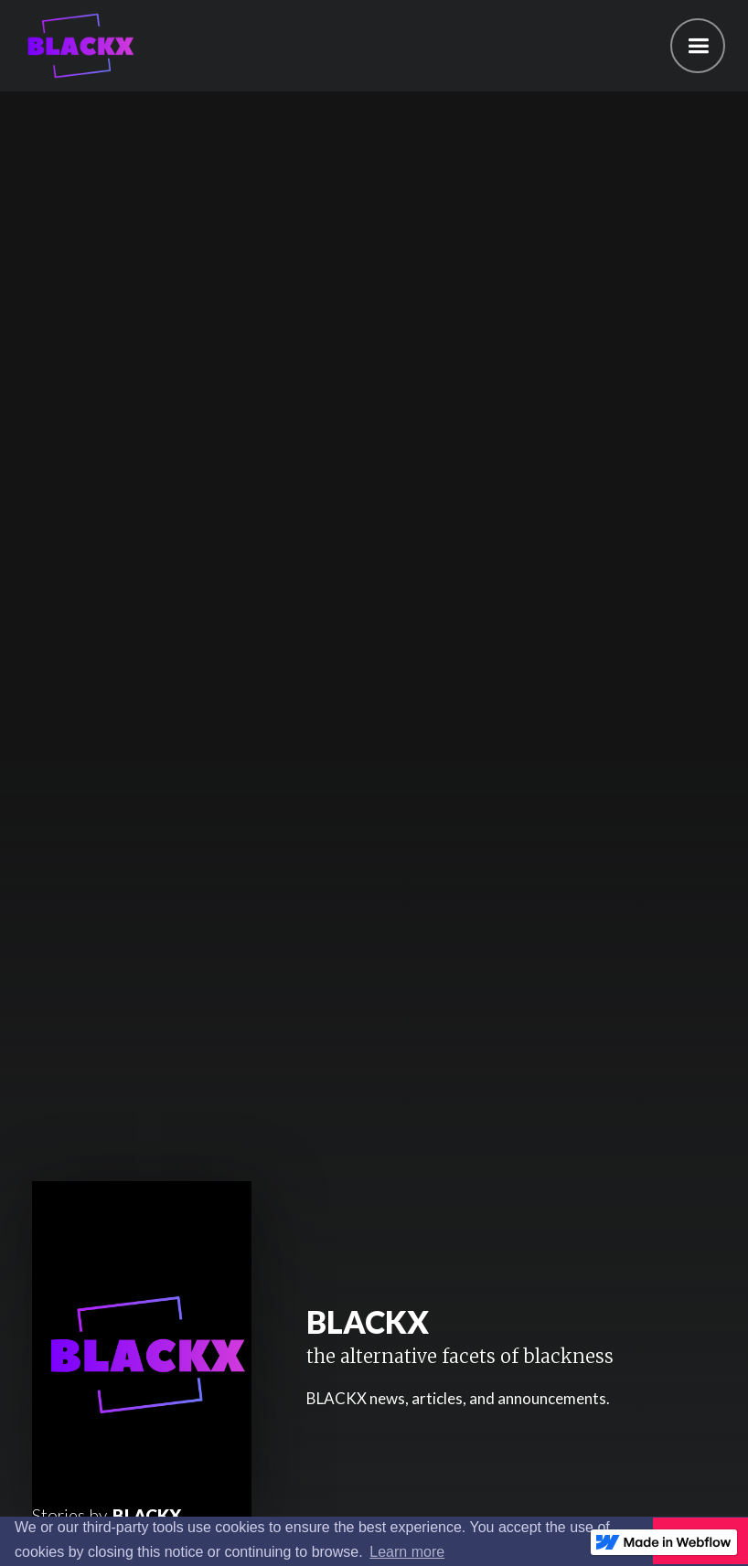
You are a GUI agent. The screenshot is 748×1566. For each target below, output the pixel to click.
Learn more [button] (406, 1552)
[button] (697, 45)
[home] (75, 45)
